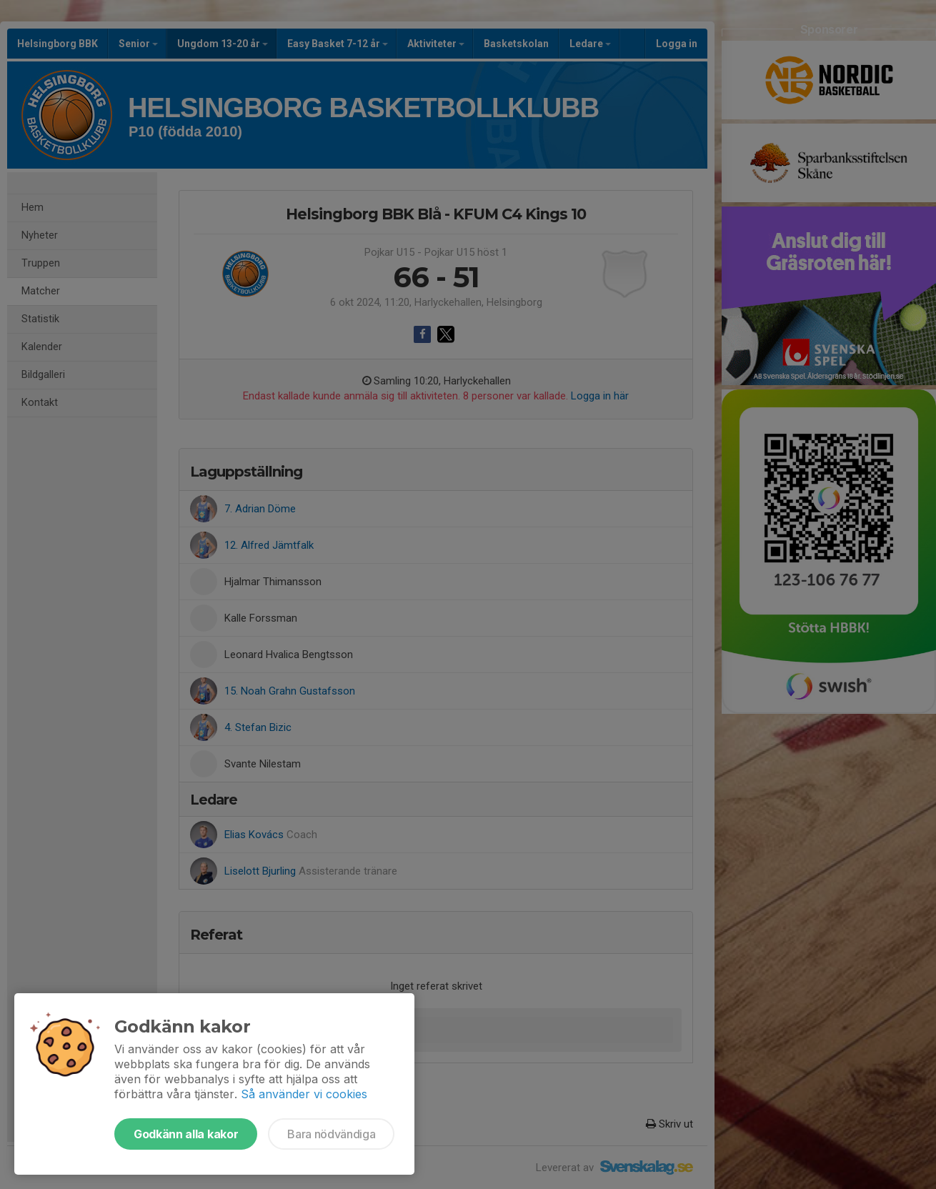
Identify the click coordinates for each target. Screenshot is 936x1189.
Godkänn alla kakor (186, 1134)
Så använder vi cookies (304, 1094)
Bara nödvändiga (331, 1134)
